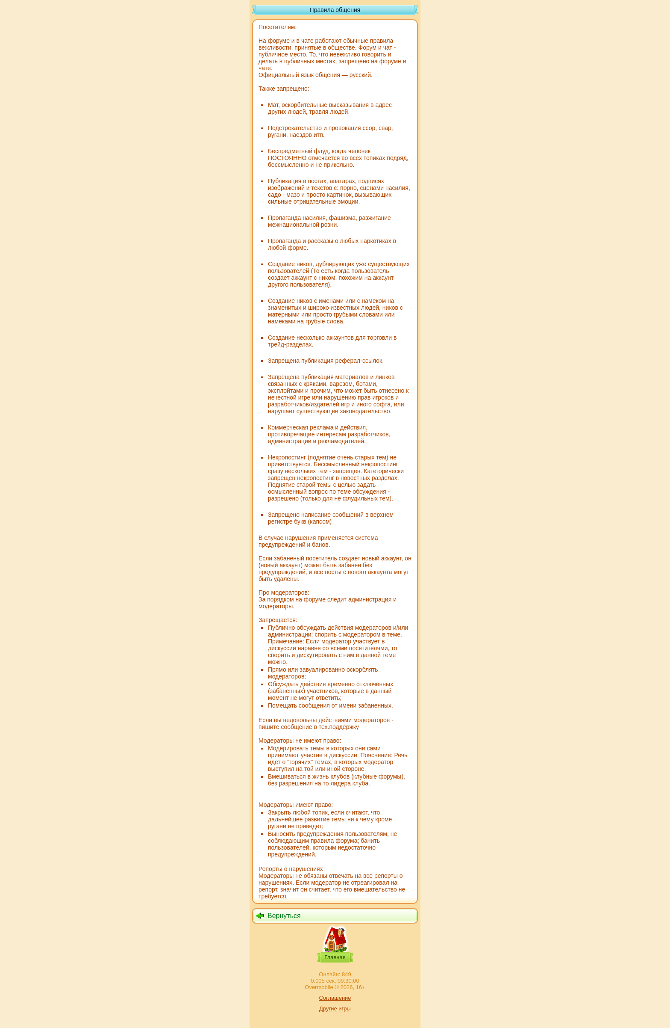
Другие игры (335, 1008)
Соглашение (335, 998)
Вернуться (284, 915)
